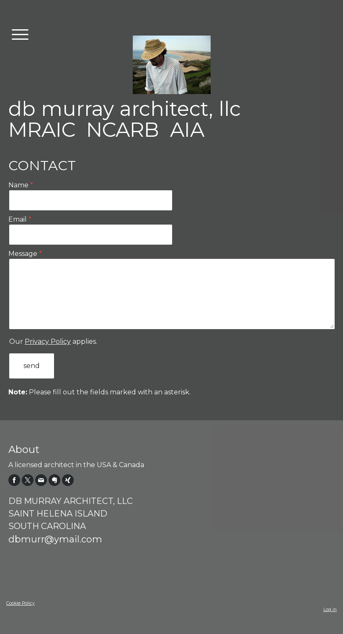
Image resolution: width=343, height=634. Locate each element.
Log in (330, 609)
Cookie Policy (20, 603)
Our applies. (53, 341)
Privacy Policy (48, 341)
